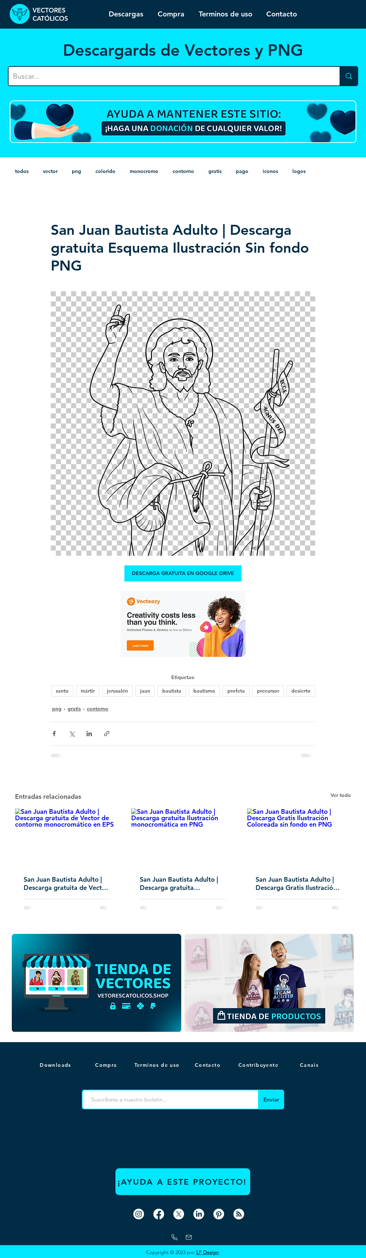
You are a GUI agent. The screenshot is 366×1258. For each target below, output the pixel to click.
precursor (268, 691)
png (76, 171)
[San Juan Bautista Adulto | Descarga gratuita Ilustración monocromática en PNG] (183, 837)
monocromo (144, 171)
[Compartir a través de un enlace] (106, 733)
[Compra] (106, 1065)
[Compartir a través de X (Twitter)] (71, 733)
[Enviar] (271, 1099)
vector (50, 171)
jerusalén (117, 691)
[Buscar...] (169, 76)
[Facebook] (158, 1214)
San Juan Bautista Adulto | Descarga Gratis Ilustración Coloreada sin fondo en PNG (298, 883)
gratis (215, 171)
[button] (310, 1065)
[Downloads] (56, 1065)
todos (22, 171)
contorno (183, 171)
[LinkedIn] (198, 1214)
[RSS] (238, 1214)
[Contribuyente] (259, 1065)
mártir (88, 691)
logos (299, 171)
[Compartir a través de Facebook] (54, 733)
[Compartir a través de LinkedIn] (89, 733)
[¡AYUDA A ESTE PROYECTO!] (182, 1181)
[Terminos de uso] (157, 1065)
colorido (105, 171)
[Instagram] (138, 1214)
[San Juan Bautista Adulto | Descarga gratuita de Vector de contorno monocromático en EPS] (67, 837)
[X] (178, 1214)
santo (62, 691)
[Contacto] (208, 1065)
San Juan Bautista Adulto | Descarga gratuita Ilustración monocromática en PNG (180, 883)
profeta (236, 691)
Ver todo (341, 795)
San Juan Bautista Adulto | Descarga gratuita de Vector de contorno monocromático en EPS (66, 883)
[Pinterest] (218, 1214)
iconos (270, 171)
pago (242, 171)
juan (145, 691)
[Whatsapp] (174, 1237)
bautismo (204, 691)
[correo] (189, 1237)
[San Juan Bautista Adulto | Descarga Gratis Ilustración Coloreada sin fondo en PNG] (299, 837)
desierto (301, 691)
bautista (171, 691)
